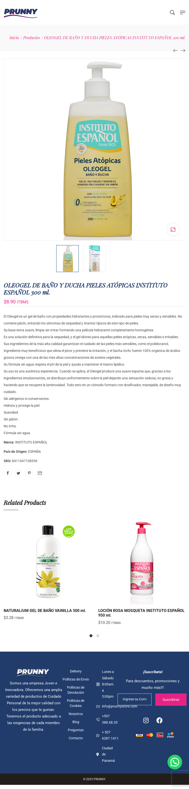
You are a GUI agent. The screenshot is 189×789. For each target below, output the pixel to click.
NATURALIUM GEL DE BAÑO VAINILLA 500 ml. (45, 610)
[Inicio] (14, 37)
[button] (174, 762)
